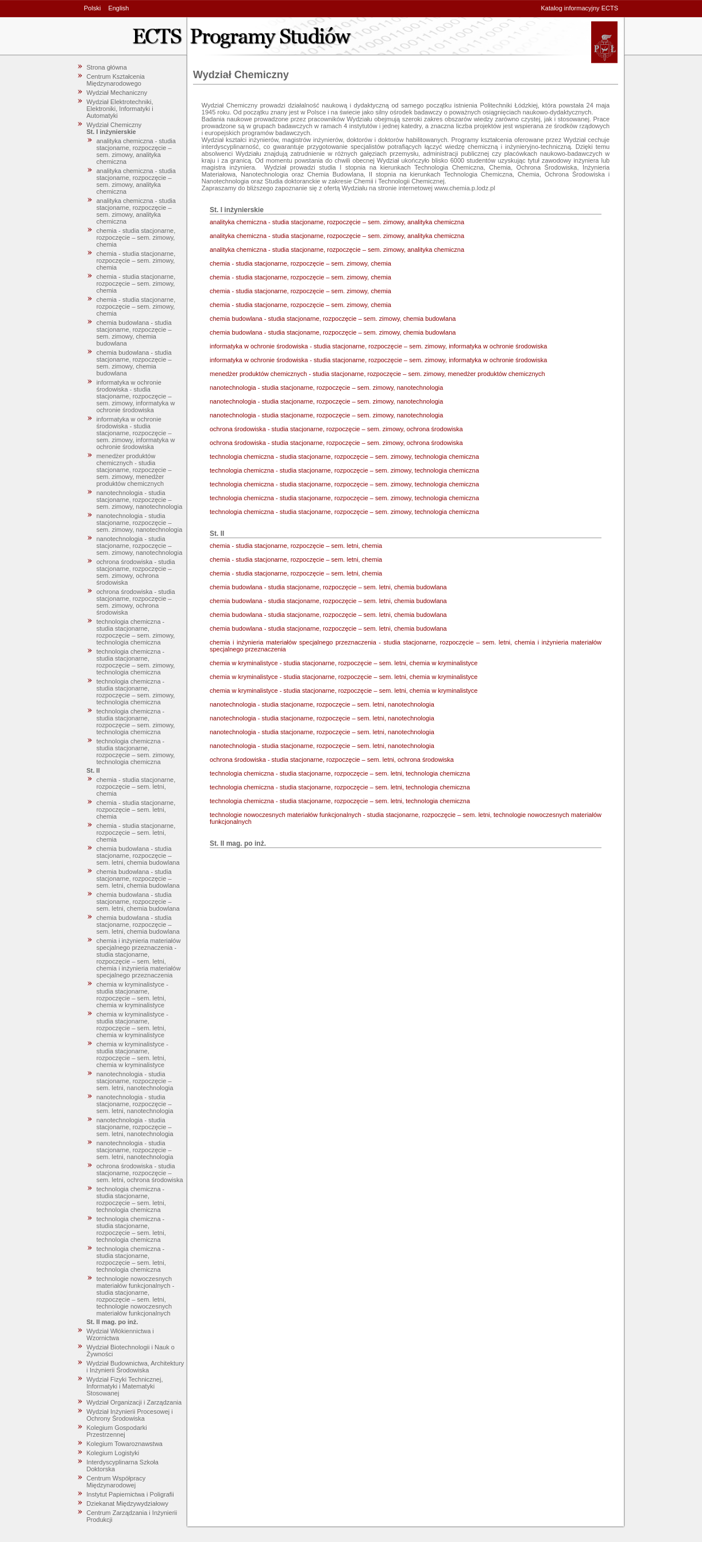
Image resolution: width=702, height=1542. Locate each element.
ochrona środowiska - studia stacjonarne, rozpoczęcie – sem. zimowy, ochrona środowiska (136, 572)
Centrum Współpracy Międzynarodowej (116, 1482)
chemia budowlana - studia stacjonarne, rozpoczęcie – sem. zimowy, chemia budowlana (134, 333)
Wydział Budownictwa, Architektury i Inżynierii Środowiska (135, 1367)
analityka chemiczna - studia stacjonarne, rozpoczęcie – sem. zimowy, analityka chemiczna (136, 151)
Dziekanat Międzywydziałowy (127, 1503)
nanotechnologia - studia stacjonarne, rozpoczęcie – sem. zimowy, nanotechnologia (140, 499)
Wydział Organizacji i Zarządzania (134, 1402)
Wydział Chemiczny (114, 124)
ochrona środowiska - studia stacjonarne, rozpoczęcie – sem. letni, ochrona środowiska (140, 1173)
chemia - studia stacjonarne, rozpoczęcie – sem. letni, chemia (136, 786)
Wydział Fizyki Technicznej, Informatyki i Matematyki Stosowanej (125, 1386)
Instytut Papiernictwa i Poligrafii (130, 1494)
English (118, 8)
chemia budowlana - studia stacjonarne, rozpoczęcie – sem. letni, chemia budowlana (138, 855)
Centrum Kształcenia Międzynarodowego (116, 80)
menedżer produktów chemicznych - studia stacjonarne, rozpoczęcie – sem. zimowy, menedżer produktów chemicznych (134, 469)
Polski (92, 8)
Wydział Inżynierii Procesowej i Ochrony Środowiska (130, 1415)
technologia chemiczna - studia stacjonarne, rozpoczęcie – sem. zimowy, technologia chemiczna (136, 632)
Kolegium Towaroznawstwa (125, 1443)
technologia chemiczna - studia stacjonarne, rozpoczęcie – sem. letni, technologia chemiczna (131, 1199)
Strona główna (107, 67)
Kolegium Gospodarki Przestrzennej (117, 1431)
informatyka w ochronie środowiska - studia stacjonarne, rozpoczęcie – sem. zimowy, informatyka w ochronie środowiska (136, 396)
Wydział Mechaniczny (117, 92)
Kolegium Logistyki (113, 1452)
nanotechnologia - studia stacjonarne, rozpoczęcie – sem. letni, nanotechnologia (135, 1081)
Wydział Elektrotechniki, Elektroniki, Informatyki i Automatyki (120, 108)
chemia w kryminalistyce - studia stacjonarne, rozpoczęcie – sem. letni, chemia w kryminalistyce (132, 994)
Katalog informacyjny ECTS (580, 8)
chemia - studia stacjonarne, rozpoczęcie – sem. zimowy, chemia (136, 237)
